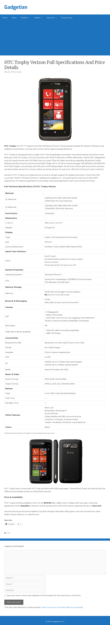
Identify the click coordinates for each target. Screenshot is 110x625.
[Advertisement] (55, 37)
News (14, 18)
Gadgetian (15, 7)
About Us (53, 17)
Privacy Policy (66, 18)
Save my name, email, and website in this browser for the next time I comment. (44, 595)
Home (4, 18)
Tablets (39, 17)
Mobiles (26, 17)
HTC (8, 533)
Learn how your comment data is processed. (62, 607)
